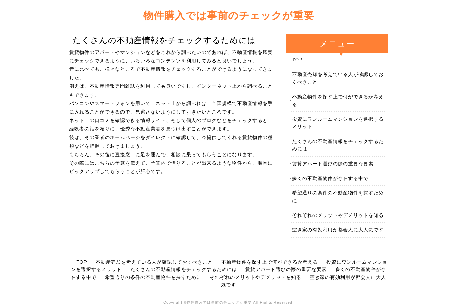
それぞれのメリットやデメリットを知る (338, 215)
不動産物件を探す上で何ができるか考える (338, 100)
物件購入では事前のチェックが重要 (228, 15)
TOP (297, 59)
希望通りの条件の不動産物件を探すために (338, 196)
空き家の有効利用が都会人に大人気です (338, 229)
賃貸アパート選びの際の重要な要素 (333, 163)
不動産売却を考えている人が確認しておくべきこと (338, 78)
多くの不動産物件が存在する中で (330, 178)
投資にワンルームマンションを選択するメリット (338, 122)
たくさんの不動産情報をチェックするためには (338, 145)
